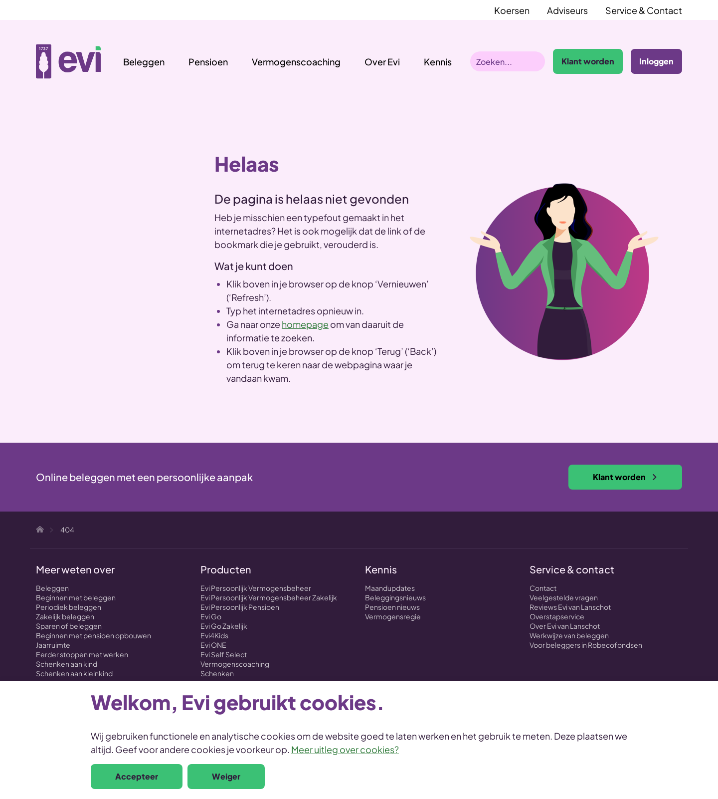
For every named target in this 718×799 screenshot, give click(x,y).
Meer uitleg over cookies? (345, 749)
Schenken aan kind (66, 663)
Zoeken (535, 61)
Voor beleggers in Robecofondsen (586, 644)
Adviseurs (567, 10)
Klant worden (587, 61)
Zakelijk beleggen (65, 616)
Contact (543, 587)
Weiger (226, 776)
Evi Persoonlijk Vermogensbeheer (255, 587)
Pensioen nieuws (392, 606)
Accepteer (136, 776)
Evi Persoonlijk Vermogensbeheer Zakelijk (268, 597)
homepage (305, 324)
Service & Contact (643, 10)
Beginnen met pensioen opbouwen (93, 635)
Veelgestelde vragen (564, 597)
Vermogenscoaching (296, 61)
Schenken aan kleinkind (74, 673)
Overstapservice (557, 616)
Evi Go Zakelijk (223, 625)
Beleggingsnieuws (395, 597)
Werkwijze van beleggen (569, 635)
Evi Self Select (223, 654)
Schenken (217, 673)
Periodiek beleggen (68, 606)
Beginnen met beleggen (76, 597)
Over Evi (382, 61)
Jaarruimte (53, 644)
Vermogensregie (393, 616)
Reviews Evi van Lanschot (570, 606)
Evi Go (210, 616)
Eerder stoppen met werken (82, 654)
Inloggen (656, 61)
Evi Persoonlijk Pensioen (239, 606)
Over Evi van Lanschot (565, 625)
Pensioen (208, 61)
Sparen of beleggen (69, 625)
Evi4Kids (214, 635)
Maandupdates (390, 587)
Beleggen (144, 61)
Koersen (512, 10)
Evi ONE (213, 644)
